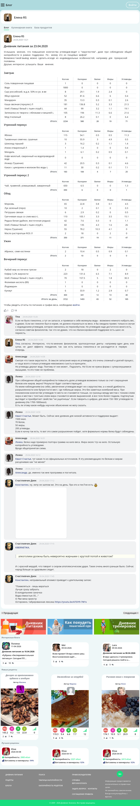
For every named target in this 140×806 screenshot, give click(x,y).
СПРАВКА (76, 780)
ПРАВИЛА (89, 794)
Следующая (130, 612)
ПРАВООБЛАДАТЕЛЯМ (81, 774)
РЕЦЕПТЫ (9, 780)
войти (76, 304)
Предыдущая (10, 612)
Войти (133, 5)
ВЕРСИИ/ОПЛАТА (79, 783)
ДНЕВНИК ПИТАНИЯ (14, 774)
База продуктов (43, 27)
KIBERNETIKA (22, 547)
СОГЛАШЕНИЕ (78, 794)
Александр (21, 356)
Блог (6, 27)
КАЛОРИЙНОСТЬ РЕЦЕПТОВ (51, 785)
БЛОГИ (8, 785)
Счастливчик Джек (25, 480)
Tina (17, 316)
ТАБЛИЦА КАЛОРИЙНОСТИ (50, 780)
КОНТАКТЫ (92, 788)
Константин (21, 484)
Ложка (18, 376)
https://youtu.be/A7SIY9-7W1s (71, 601)
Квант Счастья (23, 415)
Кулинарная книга (21, 27)
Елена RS (20, 17)
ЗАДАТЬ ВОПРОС (79, 788)
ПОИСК (42, 774)
